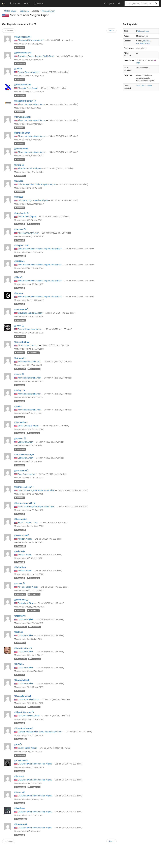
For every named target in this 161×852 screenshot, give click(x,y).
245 (20, 627)
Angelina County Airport (28, 233)
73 (20, 336)
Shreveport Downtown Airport (31, 40)
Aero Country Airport (27, 474)
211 (20, 659)
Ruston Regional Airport (28, 72)
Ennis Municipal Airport (28, 426)
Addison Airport (25, 539)
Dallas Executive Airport (28, 699)
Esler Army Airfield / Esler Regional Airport (37, 184)
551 (20, 739)
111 (20, 819)
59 (20, 546)
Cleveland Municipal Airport (30, 313)
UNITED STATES (143, 43)
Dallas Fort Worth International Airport (35, 764)
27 (20, 320)
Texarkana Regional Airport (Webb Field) (36, 56)
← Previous (8, 841)
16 (20, 176)
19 (20, 449)
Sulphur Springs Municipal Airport (33, 200)
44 (20, 707)
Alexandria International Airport (31, 104)
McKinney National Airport (29, 361)
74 (20, 530)
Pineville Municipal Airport (29, 168)
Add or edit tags (143, 31)
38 (20, 63)
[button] (38, 3)
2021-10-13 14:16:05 (144, 86)
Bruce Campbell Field (27, 522)
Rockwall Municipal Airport (29, 329)
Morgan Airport (48, 11)
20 (20, 95)
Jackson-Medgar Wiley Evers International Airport (40, 732)
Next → (111, 841)
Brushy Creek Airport (27, 748)
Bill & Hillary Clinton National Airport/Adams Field (40, 249)
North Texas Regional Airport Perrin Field (36, 490)
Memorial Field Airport (28, 88)
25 (20, 256)
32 (20, 643)
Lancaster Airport (25, 442)
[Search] (156, 3)
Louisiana (147, 41)
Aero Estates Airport (27, 216)
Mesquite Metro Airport (28, 345)
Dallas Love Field (25, 603)
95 (20, 594)
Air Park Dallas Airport (28, 587)
